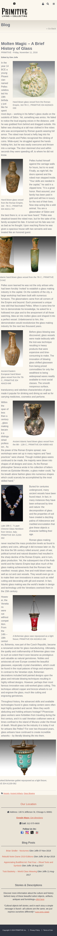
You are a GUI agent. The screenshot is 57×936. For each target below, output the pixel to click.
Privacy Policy (35, 930)
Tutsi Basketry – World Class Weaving (19, 871)
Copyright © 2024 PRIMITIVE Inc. (15, 930)
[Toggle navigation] (53, 4)
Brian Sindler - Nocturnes (17, 851)
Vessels (6, 793)
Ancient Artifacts (16, 793)
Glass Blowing (29, 793)
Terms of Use (48, 930)
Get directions (29, 818)
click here (40, 899)
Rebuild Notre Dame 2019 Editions (17, 856)
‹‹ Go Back (51, 28)
